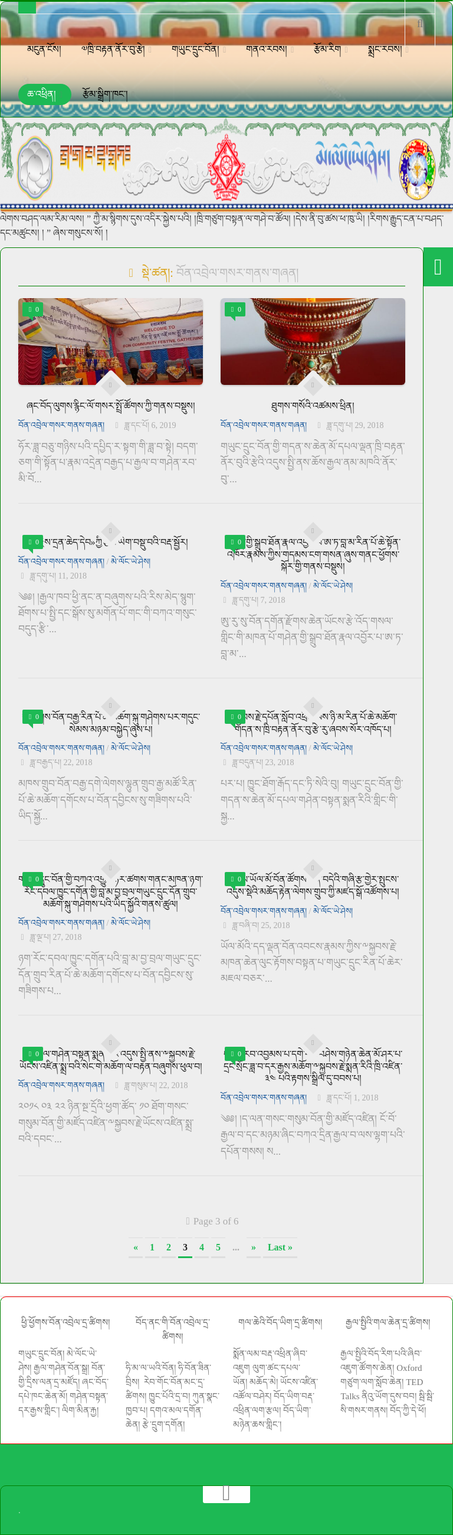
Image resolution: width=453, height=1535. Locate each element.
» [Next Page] (253, 1247)
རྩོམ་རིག (327, 49)
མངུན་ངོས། (44, 49)
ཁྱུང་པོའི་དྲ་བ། (169, 1396)
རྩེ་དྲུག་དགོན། (164, 1424)
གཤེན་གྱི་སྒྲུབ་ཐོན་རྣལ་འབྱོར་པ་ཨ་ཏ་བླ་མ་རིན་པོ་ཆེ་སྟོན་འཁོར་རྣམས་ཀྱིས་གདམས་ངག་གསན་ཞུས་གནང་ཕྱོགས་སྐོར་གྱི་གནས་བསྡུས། (313, 554)
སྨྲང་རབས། (385, 49)
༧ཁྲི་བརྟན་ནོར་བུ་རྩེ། (113, 49)
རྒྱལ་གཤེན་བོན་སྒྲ (60, 1368)
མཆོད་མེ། (264, 1382)
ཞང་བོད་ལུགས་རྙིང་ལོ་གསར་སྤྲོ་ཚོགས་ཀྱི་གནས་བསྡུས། (111, 406)
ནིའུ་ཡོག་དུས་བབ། (389, 1396)
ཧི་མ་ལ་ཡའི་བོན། (152, 1368)
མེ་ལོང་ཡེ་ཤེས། (130, 561)
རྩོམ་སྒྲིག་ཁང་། (105, 94)
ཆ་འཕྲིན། (41, 94)
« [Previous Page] (135, 1247)
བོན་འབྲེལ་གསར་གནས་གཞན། (61, 425)
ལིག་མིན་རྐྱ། (80, 1410)
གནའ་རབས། (266, 49)
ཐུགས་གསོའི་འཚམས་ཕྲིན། (312, 406)
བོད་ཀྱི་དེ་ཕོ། (408, 1410)
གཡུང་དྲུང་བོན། (195, 49)
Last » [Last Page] (280, 1247)
